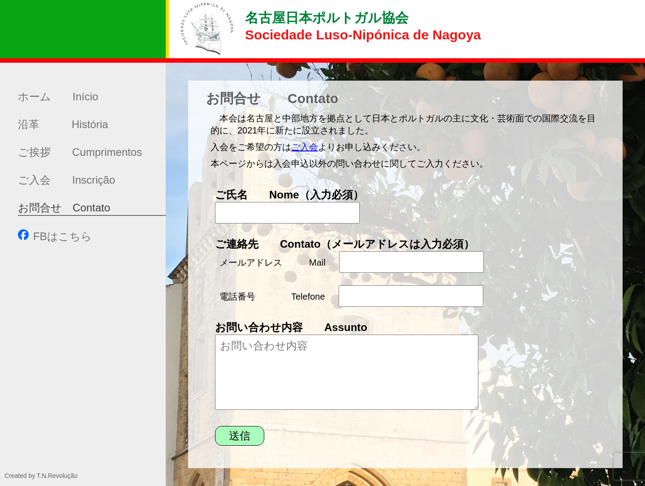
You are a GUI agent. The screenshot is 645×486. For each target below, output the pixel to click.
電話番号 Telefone (272, 296)
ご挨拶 (80, 152)
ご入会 (66, 180)
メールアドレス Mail (272, 262)
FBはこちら (55, 236)
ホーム (58, 96)
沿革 (63, 124)
